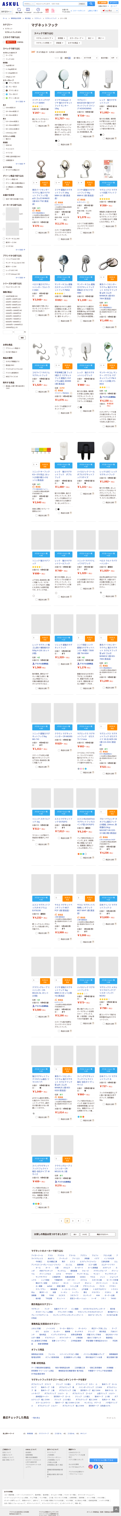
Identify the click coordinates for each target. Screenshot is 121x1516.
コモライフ (74, 1295)
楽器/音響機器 (43, 1344)
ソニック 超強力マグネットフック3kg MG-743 (41, 736)
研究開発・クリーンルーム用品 (42, 1371)
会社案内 (29, 1452)
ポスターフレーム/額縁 (44, 1312)
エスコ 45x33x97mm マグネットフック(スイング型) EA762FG (86, 822)
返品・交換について (9, 1460)
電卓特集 (38, 1495)
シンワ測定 (45, 1280)
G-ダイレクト (59, 205)
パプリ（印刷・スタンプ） (76, 1460)
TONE (51, 1295)
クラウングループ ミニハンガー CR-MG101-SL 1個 (63, 1168)
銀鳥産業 (74, 1271)
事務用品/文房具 (16, 18)
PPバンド (83, 1433)
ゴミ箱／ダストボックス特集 (58, 1498)
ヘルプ (114, 6)
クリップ (91, 1331)
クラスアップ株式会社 (62, 393)
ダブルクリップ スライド (41, 1384)
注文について (7, 1452)
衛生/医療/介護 (112, 1357)
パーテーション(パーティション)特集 (16, 1498)
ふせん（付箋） (36, 1328)
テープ (114, 1328)
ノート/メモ (50, 1328)
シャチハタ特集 (104, 1500)
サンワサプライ (41, 1277)
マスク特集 (69, 1500)
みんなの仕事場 (74, 1464)
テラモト (112, 1286)
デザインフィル (89, 1286)
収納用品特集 (93, 1500)
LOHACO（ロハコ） (75, 1452)
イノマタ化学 (109, 1258)
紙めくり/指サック (94, 1338)
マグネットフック (50, 18)
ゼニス (65, 1283)
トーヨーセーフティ (69, 1289)
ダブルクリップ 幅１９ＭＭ (73, 1406)
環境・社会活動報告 (32, 1457)
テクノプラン (41, 1289)
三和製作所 (56, 1277)
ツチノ (103, 1298)
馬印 (63, 1262)
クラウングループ (100, 1271)
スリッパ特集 (91, 1498)
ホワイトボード (65, 1338)
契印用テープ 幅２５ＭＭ (90, 1390)
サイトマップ (51, 1452)
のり (37, 1331)
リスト (58, 58)
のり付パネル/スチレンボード (94, 1309)
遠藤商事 (80, 1265)
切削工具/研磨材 (96, 1368)
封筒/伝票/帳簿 (76, 1335)
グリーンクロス (45, 1274)
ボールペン (82, 1328)
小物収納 (79, 1338)
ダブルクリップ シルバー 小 (56, 1393)
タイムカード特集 (56, 1495)
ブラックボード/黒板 (65, 1312)
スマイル (83, 1280)
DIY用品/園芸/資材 (38, 1374)
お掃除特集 (73, 1498)
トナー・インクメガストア (24, 1495)
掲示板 (112, 1309)
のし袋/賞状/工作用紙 (39, 1341)
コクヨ (58, 1274)
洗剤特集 (81, 1498)
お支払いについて (9, 1457)
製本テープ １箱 (47, 1390)
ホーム (5, 18)
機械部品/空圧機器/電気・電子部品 (70, 1371)
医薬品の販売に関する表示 (55, 1476)
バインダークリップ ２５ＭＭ (90, 1387)
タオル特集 (100, 1498)
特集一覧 (78, 1503)
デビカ (101, 1286)
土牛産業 (85, 1289)
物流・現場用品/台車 (62, 1368)
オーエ (38, 1268)
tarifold (49, 1286)
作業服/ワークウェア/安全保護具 (100, 1371)
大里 (56, 1268)
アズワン (83, 1255)
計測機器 (110, 1368)
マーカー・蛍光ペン (67, 1328)
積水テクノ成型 (41, 1283)
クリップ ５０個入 (63, 1384)
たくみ (115, 1283)
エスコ (72, 1262)
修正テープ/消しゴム (99, 1328)
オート (47, 1268)
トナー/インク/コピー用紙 (69, 1354)
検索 (91, 3)
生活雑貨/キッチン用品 (72, 1357)
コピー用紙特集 (9, 1495)
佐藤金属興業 (70, 1277)
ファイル (51, 1354)
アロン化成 (107, 1255)
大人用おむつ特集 (80, 1500)
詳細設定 (82, 3)
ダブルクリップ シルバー (48, 1406)
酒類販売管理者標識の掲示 (55, 1471)
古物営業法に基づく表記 (55, 1466)
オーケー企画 (110, 1295)
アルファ (95, 1255)
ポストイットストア (33, 1503)
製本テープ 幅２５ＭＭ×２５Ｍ (67, 1403)
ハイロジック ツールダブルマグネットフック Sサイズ (86, 474)
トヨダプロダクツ (99, 1289)
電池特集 (46, 1495)
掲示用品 (28, 18)
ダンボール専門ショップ (12, 1500)
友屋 (54, 1292)
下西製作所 (58, 1280)
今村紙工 (39, 1262)
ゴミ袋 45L (70, 1433)
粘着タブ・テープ (60, 1309)
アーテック (63, 1258)
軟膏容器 (30, 1433)
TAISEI (113, 1298)
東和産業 (53, 1289)
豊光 (85, 1292)
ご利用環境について (54, 1460)
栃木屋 (38, 1298)
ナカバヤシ (96, 1292)
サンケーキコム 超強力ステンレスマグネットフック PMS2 (63, 287)
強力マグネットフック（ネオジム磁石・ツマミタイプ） (40, 1079)
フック (46, 1309)
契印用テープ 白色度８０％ (99, 1406)
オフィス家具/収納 (52, 1357)
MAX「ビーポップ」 (95, 1315)
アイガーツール (37, 1255)
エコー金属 (92, 1265)
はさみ (46, 1331)
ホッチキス (79, 1331)
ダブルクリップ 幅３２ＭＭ (86, 1400)
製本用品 (42, 1335)
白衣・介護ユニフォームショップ (14, 1503)
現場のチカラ (26, 1500)
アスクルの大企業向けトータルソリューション (77, 1473)
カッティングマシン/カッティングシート (68, 1315)
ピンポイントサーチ (66, 1503)
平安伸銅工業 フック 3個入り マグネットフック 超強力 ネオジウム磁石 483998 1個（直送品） (63, 378)
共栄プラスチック (46, 1271)
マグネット (37, 18)
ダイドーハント (102, 1283)
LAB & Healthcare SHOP (107, 839)
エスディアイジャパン (88, 1262)
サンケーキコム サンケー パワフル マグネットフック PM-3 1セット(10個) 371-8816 (108, 378)
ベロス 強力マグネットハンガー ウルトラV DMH (41, 287)
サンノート (61, 1298)
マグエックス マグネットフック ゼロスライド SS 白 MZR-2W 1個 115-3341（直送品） (108, 739)
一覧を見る (36, 1418)
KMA (98, 1295)
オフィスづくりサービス (50, 1503)
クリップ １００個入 (62, 1400)
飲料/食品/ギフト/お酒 (94, 1357)
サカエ (92, 1277)
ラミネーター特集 (70, 1495)
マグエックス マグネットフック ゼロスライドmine (86, 736)
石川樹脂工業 (52, 1262)
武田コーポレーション (78, 1298)
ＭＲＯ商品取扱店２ (38, 213)
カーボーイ (79, 1268)
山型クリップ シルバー (106, 1393)
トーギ (93, 1298)
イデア (96, 1258)
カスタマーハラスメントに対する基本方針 (33, 1461)
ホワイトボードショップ (85, 1495)
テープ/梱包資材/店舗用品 (40, 1368)
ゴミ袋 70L (58, 1433)
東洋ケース (43, 1292)
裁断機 (67, 1331)
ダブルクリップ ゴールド (82, 1393)
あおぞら (51, 1258)
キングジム (62, 1271)
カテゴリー (6, 12)
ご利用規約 (51, 1455)
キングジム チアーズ (92, 1403)
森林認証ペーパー (42, 1396)
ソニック (76, 1283)
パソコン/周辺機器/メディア (94, 1354)
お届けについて (8, 1455)
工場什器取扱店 (60, 917)
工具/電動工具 (80, 1368)
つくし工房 (74, 1286)
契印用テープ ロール (62, 1396)
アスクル (61, 1255)
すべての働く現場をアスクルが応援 (52, 1500)
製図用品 (109, 1338)
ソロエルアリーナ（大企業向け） (77, 1456)
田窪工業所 (61, 1286)
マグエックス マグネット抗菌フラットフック (108, 193)
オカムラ (66, 1268)
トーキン (64, 1292)
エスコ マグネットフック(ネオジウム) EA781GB (41, 908)
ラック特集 (43, 1498)
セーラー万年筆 (112, 1280)
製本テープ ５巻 (47, 1387)
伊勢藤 (86, 1258)
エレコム (69, 1265)
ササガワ (69, 1274)
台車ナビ (36, 1500)
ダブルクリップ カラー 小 (86, 1384)
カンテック (87, 1295)
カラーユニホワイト (43, 1403)
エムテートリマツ (108, 1265)
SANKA (82, 1277)
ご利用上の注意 (53, 1462)
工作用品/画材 (76, 1341)
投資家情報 (30, 1455)
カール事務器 (93, 1268)
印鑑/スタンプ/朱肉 (94, 1335)
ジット (102, 1277)
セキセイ (55, 1283)
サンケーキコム (83, 1274)
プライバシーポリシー (55, 1457)
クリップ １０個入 (82, 1396)
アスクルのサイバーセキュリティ (33, 1466)
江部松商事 (105, 1262)
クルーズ (85, 1271)
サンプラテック (111, 1274)
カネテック (107, 1268)
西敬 (42, 1295)
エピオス (62, 1295)
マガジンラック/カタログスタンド (90, 1312)
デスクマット (50, 1338)
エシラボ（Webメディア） (76, 1468)
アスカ (50, 1255)
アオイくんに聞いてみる (103, 1460)
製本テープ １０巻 (102, 1396)
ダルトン (88, 1283)
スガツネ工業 (97, 1280)
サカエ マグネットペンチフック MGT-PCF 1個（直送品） (63, 908)
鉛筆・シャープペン (59, 1341)
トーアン (75, 1292)
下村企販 (48, 1298)
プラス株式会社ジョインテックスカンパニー (41, 489)
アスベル (72, 1255)
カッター (57, 1331)
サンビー (96, 1274)
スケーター (71, 1280)
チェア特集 (33, 1498)
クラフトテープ (44, 1433)
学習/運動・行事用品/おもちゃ (97, 1341)
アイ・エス (76, 1258)
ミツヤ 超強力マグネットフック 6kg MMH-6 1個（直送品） (86, 193)
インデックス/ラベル (58, 1335)
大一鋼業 (39, 1286)
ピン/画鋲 (74, 1309)
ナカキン (108, 1292)
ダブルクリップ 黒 (66, 1387)
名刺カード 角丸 (108, 1400)
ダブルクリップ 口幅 (67, 1390)
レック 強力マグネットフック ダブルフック (63, 474)
